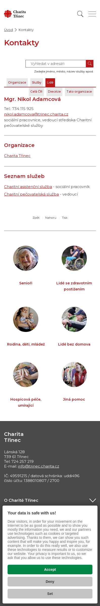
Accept (50, 569)
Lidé (50, 82)
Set (50, 594)
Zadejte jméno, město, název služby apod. (63, 71)
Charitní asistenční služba (28, 186)
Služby (36, 82)
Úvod (8, 30)
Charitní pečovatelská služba (31, 194)
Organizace (17, 82)
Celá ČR (36, 91)
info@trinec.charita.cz (38, 466)
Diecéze (54, 91)
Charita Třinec (17, 155)
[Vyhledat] (80, 14)
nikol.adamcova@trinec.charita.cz (36, 114)
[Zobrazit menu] (92, 14)
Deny (50, 582)
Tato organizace (79, 91)
